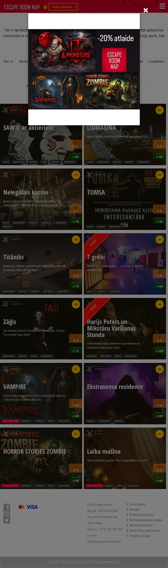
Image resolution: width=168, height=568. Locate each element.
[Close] (146, 10)
